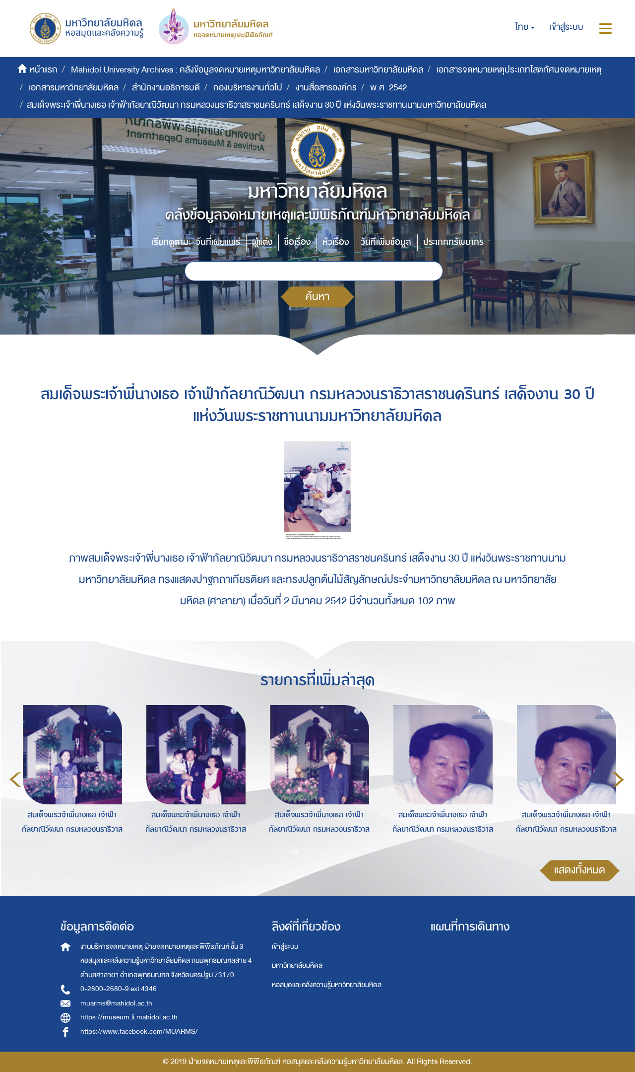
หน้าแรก (44, 69)
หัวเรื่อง (335, 242)
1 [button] (295, 852)
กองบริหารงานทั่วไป (247, 87)
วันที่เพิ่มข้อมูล (386, 242)
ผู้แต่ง (262, 242)
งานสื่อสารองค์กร (326, 87)
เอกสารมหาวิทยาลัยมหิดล (378, 69)
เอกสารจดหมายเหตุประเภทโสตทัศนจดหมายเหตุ (519, 69)
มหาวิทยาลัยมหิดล (297, 965)
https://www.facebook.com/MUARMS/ (139, 1031)
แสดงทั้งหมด (579, 870)
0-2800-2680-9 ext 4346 (118, 989)
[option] (69, 778)
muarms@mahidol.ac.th (116, 1003)
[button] (525, 27)
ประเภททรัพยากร (453, 242)
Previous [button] (15, 779)
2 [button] (310, 852)
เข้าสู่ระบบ (285, 946)
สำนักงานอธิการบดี (166, 87)
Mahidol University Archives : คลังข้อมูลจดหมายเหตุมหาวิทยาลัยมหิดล (195, 69)
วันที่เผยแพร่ (218, 242)
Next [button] (618, 779)
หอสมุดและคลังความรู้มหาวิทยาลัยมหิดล (326, 985)
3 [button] (324, 852)
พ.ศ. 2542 (388, 87)
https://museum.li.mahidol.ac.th (129, 1017)
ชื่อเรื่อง (297, 242)
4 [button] (339, 852)
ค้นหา (317, 296)
